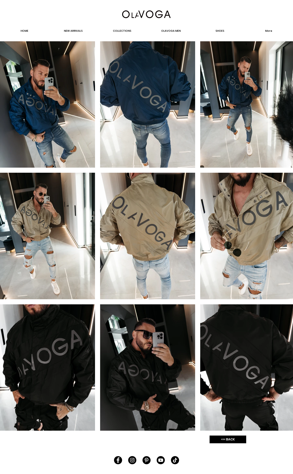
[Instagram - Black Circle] (132, 460)
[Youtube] (161, 460)
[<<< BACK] (228, 439)
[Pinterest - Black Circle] (146, 460)
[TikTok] (175, 460)
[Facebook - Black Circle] (118, 460)
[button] (219, 31)
